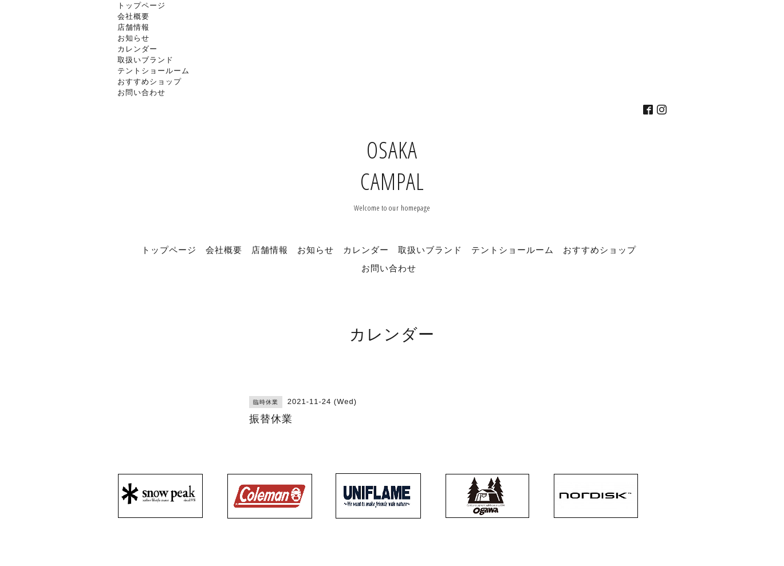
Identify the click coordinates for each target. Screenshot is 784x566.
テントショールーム (153, 70)
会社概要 (133, 16)
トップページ (141, 5)
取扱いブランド (145, 59)
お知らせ (133, 38)
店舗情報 (133, 27)
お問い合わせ (141, 92)
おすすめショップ (149, 81)
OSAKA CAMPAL (392, 165)
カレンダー (137, 48)
